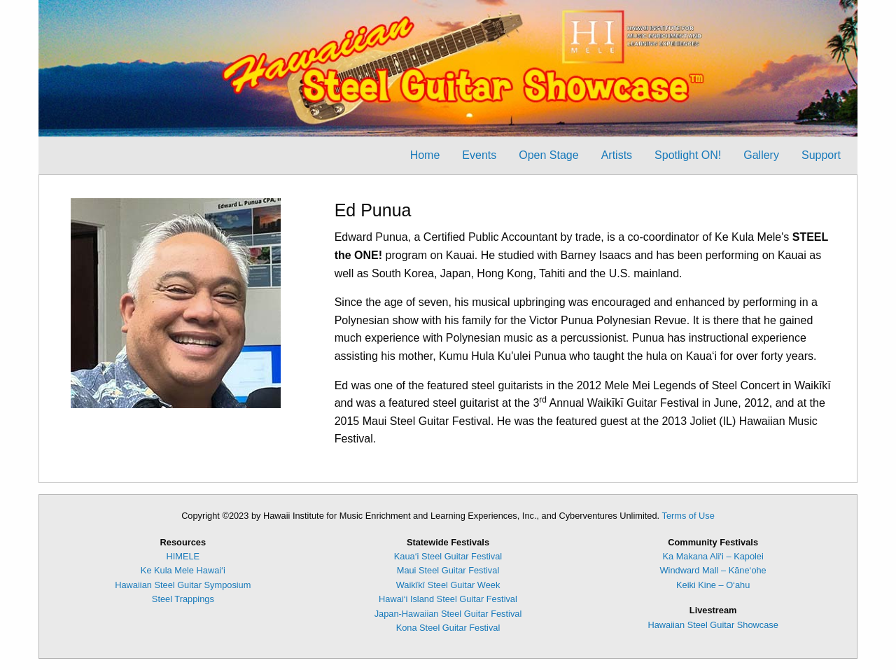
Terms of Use (688, 515)
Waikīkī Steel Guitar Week (448, 585)
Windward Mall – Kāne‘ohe (713, 570)
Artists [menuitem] (616, 155)
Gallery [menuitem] (761, 155)
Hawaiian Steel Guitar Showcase (713, 625)
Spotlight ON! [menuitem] (687, 155)
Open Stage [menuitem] (548, 155)
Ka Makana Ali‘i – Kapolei (712, 556)
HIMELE (183, 556)
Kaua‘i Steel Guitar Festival (448, 556)
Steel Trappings (183, 599)
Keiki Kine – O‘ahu (713, 585)
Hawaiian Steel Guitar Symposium (183, 585)
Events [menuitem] (479, 155)
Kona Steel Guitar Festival (448, 627)
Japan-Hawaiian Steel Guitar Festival (448, 613)
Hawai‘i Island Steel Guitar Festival (448, 599)
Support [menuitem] (821, 155)
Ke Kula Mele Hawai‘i (183, 570)
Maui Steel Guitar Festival (448, 570)
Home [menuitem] (425, 155)
